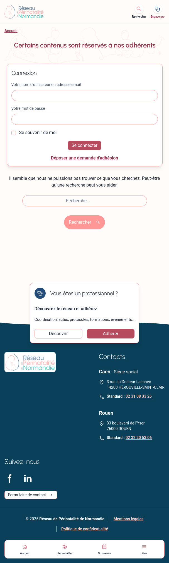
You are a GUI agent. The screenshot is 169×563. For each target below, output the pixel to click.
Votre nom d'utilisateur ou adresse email (46, 84)
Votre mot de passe (28, 108)
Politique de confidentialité (84, 529)
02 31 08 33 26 (139, 396)
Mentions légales (128, 519)
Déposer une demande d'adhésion (84, 158)
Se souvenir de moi (34, 132)
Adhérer (110, 333)
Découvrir (58, 333)
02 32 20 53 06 (139, 437)
